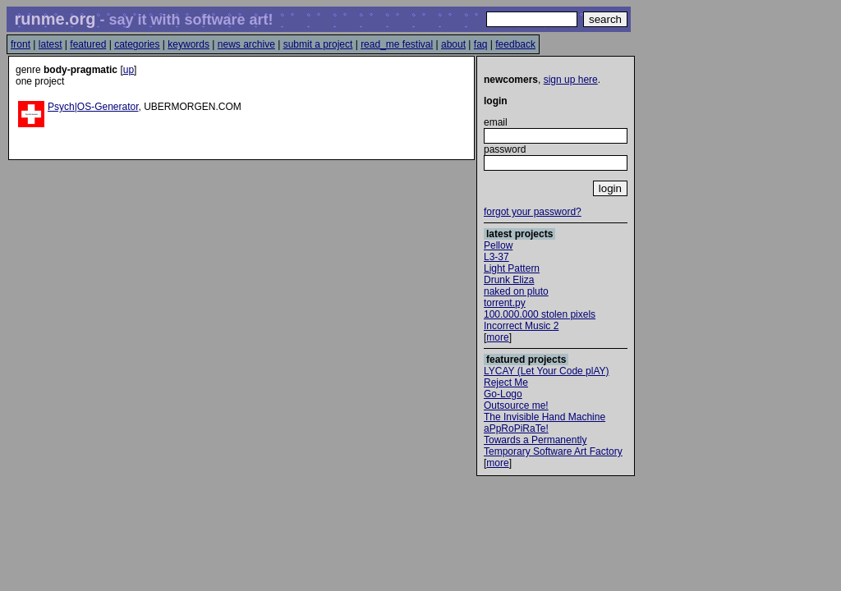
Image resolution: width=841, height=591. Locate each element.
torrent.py (505, 303)
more (497, 337)
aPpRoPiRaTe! (516, 428)
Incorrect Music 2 (521, 326)
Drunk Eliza (509, 280)
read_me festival (397, 44)
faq (481, 44)
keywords (188, 44)
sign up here (571, 79)
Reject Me (506, 382)
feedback (515, 44)
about (453, 44)
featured (88, 44)
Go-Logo (503, 394)
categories (136, 44)
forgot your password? (532, 212)
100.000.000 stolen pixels (539, 314)
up (128, 70)
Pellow (498, 245)
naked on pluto (516, 291)
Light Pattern (512, 268)
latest (50, 44)
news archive (246, 44)
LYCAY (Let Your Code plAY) (546, 371)
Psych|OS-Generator (93, 106)
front (20, 44)
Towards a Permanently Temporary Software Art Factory (553, 445)
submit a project (318, 44)
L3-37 (496, 257)
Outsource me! (516, 405)
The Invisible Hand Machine (544, 417)
